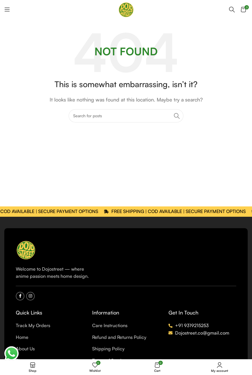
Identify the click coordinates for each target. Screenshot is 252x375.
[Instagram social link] (30, 296)
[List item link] (50, 325)
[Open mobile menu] (7, 9)
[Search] (232, 9)
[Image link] (26, 249)
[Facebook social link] (20, 296)
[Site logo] (126, 9)
